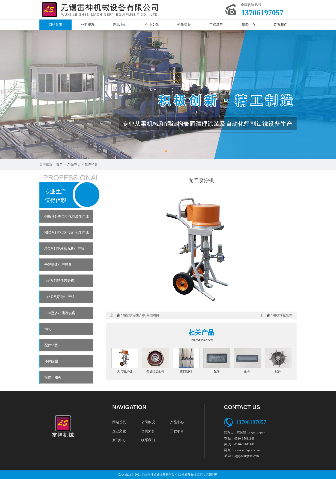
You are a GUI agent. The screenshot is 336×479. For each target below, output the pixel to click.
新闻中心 (248, 25)
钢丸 (47, 329)
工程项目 (216, 25)
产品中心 (120, 25)
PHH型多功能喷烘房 (59, 313)
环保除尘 (51, 361)
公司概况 (87, 25)
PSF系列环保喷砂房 (59, 281)
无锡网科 (212, 474)
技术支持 (197, 474)
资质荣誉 (184, 25)
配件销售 (91, 164)
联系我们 (280, 25)
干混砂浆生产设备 (58, 265)
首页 (59, 164)
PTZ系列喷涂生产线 (59, 297)
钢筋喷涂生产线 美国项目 (141, 315)
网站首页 (55, 25)
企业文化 (152, 25)
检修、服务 (53, 377)
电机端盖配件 (282, 315)
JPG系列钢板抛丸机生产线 (64, 248)
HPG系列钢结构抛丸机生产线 (66, 232)
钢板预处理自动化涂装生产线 (66, 216)
